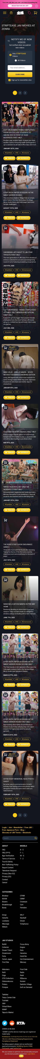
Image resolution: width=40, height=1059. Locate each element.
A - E (22, 850)
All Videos (21, 60)
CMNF (22, 899)
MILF (22, 915)
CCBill (30, 1046)
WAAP (4, 1009)
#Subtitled (8, 153)
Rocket (22, 981)
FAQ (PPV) (6, 853)
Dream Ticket (7, 950)
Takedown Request (9, 871)
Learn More (31, 1054)
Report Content (7, 868)
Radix (22, 972)
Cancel (4, 883)
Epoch (26, 1046)
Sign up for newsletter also (21, 80)
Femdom (23, 908)
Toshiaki (5, 1000)
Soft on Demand (26, 987)
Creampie (23, 902)
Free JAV (28, 827)
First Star (5, 962)
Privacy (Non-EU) (8, 874)
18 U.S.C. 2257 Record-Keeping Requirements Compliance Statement (17, 1040)
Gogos (22, 947)
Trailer (9, 158)
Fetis (4, 956)
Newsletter (18, 827)
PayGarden (6, 1048)
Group (4, 915)
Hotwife (5, 918)
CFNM (22, 896)
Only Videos (19, 55)
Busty (4, 908)
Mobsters (5, 969)
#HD (16, 153)
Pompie (5, 987)
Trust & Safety (7, 862)
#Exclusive (25, 153)
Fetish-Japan (7, 959)
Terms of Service (8, 859)
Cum (21, 905)
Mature (4, 927)
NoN (3, 972)
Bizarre (4, 902)
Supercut (23, 158)
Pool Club (23, 969)
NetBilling (20, 1046)
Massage (5, 924)
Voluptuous (24, 924)
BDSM (4, 899)
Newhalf (23, 918)
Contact (5, 880)
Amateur (5, 896)
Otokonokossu (7, 981)
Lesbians (5, 921)
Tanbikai (5, 995)
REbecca (23, 978)
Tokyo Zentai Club (8, 997)
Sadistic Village (26, 984)
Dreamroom (6, 953)
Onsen (22, 921)
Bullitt (4, 944)
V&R (3, 1003)
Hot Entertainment (26, 959)
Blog (22, 830)
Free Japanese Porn (10, 830)
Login (4, 827)
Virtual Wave (6, 1006)
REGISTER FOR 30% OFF (20, 6)
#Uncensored (26, 270)
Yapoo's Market (7, 1012)
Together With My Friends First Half (19, 432)
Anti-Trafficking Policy (10, 865)
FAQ (3, 850)
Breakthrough (7, 905)
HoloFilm (23, 956)
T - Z (22, 859)
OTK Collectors (7, 978)
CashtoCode (17, 1048)
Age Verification (8, 856)
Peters (4, 984)
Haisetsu (23, 953)
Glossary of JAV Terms (11, 833)
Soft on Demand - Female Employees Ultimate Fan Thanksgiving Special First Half (19, 312)
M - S (22, 856)
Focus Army (24, 944)
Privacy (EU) (6, 877)
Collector (5, 947)
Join (10, 827)
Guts (21, 950)
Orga (4, 975)
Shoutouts (27, 833)
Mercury (23, 962)
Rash (22, 975)
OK (21, 1056)
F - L (21, 853)
